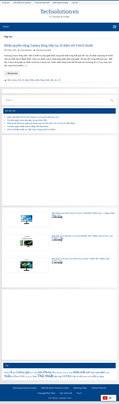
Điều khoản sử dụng (60, 3)
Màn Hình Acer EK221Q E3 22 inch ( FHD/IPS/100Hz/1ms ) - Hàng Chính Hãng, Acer (83, 214)
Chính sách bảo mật (42, 3)
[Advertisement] (59, 170)
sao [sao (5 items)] (26, 376)
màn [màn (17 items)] (76, 372)
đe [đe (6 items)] (91, 376)
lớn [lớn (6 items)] (58, 373)
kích (19, 80)
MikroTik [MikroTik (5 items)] (65, 372)
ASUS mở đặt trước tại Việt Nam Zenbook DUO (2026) (31, 129)
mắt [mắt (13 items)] (82, 372)
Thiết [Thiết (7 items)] (34, 376)
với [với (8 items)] (80, 376)
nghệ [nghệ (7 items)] (97, 372)
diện (9, 80)
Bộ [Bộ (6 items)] (7, 373)
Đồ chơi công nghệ (43, 50)
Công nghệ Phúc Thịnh (46, 393)
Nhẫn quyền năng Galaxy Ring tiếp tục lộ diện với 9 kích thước (48, 45)
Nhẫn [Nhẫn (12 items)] (7, 376)
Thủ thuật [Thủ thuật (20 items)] (45, 376)
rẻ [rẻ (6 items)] (19, 376)
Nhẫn (31, 80)
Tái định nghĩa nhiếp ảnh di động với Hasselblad (27, 126)
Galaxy (14, 80)
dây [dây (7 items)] (14, 372)
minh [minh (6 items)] (71, 373)
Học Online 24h (66, 393)
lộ (23, 80)
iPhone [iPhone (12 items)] (47, 372)
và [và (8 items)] (77, 376)
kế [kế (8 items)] (53, 372)
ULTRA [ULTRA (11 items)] (67, 376)
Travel (79, 393)
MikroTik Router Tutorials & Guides (55, 388)
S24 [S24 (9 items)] (22, 376)
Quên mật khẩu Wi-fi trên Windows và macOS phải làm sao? (33, 117)
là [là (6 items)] (55, 373)
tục (56, 80)
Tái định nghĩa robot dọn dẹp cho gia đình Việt (27, 120)
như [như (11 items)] (102, 372)
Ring (42, 80)
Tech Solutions (25, 50)
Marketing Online (80, 388)
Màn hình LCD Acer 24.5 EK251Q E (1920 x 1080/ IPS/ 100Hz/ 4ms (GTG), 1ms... (81, 259)
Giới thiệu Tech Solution (22, 3)
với (59, 80)
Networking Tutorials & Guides (25, 388)
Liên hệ (74, 3)
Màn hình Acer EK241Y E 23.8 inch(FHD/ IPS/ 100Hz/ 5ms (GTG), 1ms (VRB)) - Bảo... (82, 237)
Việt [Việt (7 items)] (74, 376)
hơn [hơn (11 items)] (40, 372)
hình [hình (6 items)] (35, 373)
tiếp (52, 80)
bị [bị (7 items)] (5, 372)
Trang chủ (5, 3)
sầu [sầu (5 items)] (28, 376)
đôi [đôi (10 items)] (94, 376)
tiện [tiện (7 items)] (55, 376)
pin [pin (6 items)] (13, 376)
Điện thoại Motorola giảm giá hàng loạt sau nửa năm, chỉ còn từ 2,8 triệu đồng (41, 123)
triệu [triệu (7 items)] (60, 376)
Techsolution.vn (59, 11)
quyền (37, 80)
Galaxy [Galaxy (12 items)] (20, 372)
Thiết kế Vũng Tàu (99, 388)
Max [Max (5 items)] (61, 372)
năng (26, 80)
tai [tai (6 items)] (31, 376)
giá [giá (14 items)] (27, 372)
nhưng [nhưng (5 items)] (107, 372)
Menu (6, 27)
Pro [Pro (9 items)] (16, 376)
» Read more (12, 73)
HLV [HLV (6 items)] (32, 373)
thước (47, 80)
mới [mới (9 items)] (88, 372)
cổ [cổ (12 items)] (10, 372)
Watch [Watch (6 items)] (85, 376)
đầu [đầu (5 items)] (98, 376)
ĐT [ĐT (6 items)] (89, 376)
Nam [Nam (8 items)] (92, 372)
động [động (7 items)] (101, 376)
